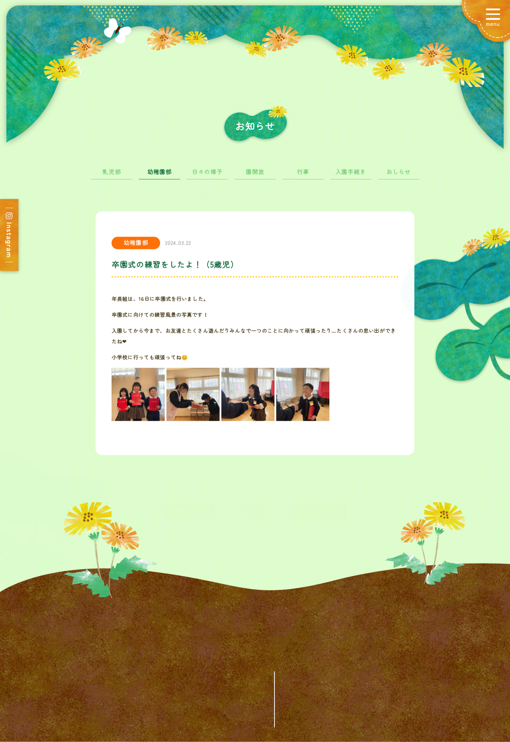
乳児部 (111, 174)
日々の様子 (207, 174)
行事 (303, 174)
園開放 (255, 174)
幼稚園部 (159, 174)
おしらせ (398, 174)
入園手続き (350, 174)
